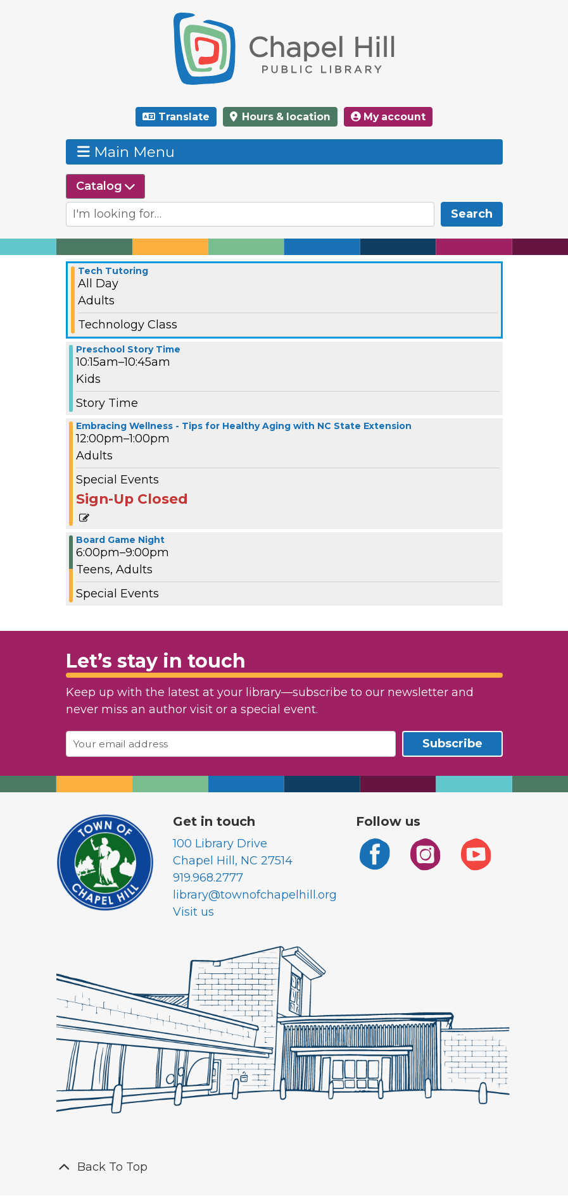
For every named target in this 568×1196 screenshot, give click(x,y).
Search (472, 214)
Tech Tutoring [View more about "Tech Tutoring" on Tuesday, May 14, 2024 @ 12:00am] (113, 270)
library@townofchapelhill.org (255, 895)
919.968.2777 (208, 878)
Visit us (193, 912)
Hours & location (285, 117)
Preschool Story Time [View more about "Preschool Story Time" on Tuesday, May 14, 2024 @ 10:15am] (128, 349)
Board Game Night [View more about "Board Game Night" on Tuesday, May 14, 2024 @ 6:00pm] (120, 539)
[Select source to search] (105, 186)
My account (388, 117)
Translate (184, 117)
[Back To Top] (284, 1167)
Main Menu (126, 151)
